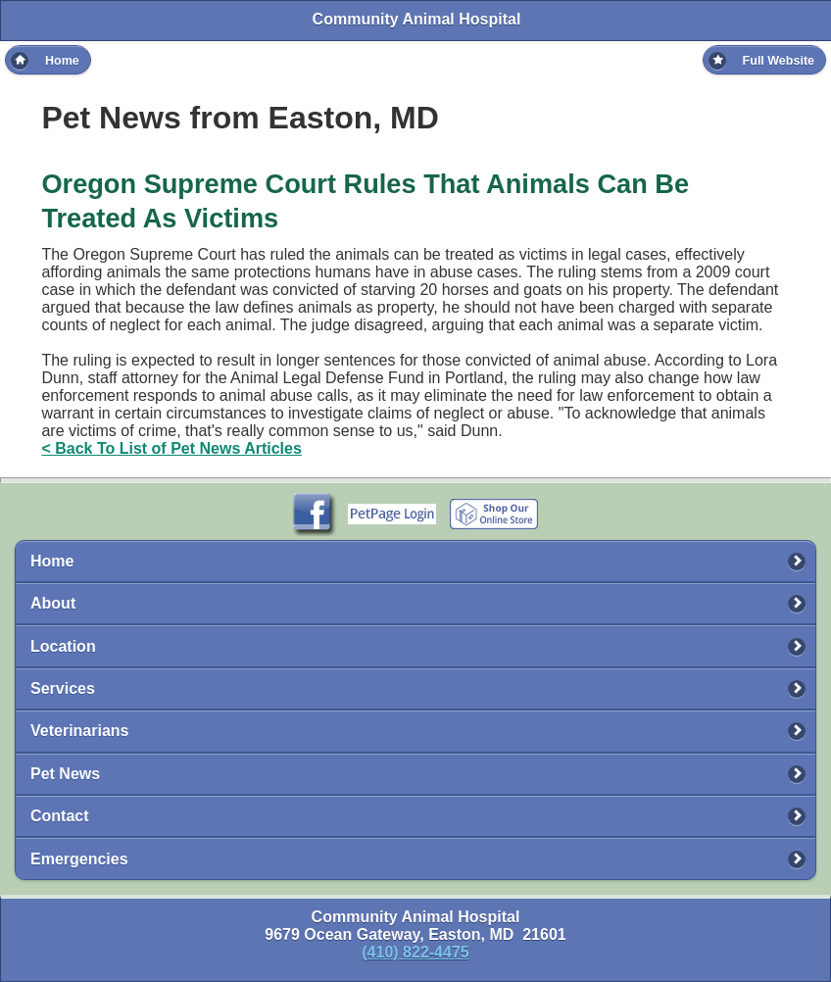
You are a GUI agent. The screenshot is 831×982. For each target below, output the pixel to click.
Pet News (65, 773)
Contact (59, 816)
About (52, 603)
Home (51, 561)
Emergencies (79, 859)
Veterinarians (79, 730)
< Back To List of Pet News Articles (171, 448)
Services (62, 688)
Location (63, 646)
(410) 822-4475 (415, 952)
